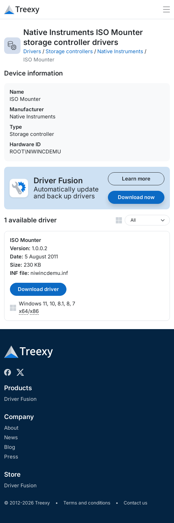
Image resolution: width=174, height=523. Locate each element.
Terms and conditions (86, 502)
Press (11, 456)
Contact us (135, 502)
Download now (136, 197)
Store (12, 474)
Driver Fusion (20, 399)
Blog (9, 447)
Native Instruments (120, 51)
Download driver (38, 289)
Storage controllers (69, 51)
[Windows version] (147, 220)
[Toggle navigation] (166, 9)
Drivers (32, 51)
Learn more (136, 178)
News (11, 437)
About (11, 428)
